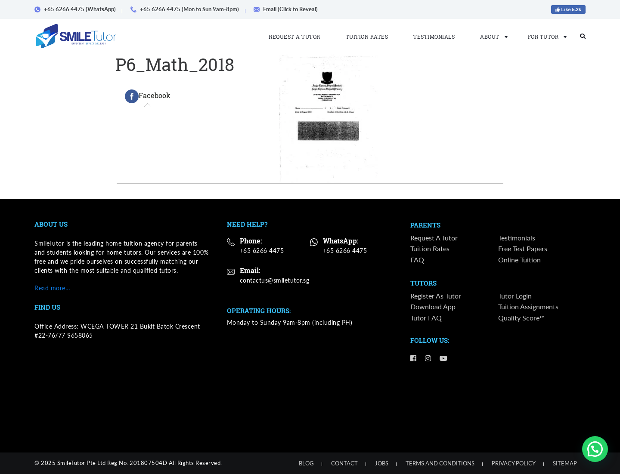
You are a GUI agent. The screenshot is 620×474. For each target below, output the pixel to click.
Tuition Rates (367, 36)
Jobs (381, 463)
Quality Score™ (521, 318)
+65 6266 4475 (262, 250)
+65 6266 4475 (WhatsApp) (78, 9)
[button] (595, 449)
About (491, 36)
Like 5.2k (568, 9)
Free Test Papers (522, 249)
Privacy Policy (514, 463)
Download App (433, 308)
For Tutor (545, 36)
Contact (344, 463)
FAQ (417, 260)
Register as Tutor (435, 296)
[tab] (147, 96)
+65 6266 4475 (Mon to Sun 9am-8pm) (187, 9)
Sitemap (565, 463)
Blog (306, 463)
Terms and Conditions (440, 463)
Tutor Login (515, 296)
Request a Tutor (294, 36)
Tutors (423, 284)
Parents (425, 225)
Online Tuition (519, 260)
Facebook (147, 96)
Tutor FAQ (426, 318)
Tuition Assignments (528, 308)
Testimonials (434, 36)
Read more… (52, 288)
